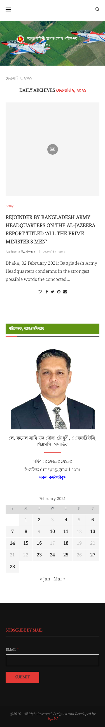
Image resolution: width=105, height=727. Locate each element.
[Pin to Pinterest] (58, 292)
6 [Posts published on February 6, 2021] (92, 519)
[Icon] (53, 149)
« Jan (45, 579)
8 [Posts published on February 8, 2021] (26, 531)
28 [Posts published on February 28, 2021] (12, 566)
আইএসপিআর (26, 252)
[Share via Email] (65, 292)
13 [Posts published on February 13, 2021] (92, 531)
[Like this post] (40, 292)
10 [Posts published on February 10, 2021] (52, 531)
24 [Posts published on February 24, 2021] (52, 555)
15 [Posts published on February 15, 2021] (25, 543)
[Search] (97, 8)
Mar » (59, 579)
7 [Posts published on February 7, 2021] (12, 531)
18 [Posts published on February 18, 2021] (65, 543)
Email (12, 650)
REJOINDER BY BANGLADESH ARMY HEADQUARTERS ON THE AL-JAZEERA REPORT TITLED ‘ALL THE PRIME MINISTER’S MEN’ (50, 230)
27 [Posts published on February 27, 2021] (92, 555)
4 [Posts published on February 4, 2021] (66, 519)
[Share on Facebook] (47, 292)
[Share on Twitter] (52, 292)
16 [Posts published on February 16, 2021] (39, 543)
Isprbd (52, 718)
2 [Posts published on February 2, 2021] (39, 519)
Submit (22, 677)
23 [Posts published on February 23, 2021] (39, 555)
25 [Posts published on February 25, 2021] (65, 555)
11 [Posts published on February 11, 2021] (65, 531)
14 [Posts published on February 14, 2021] (12, 543)
